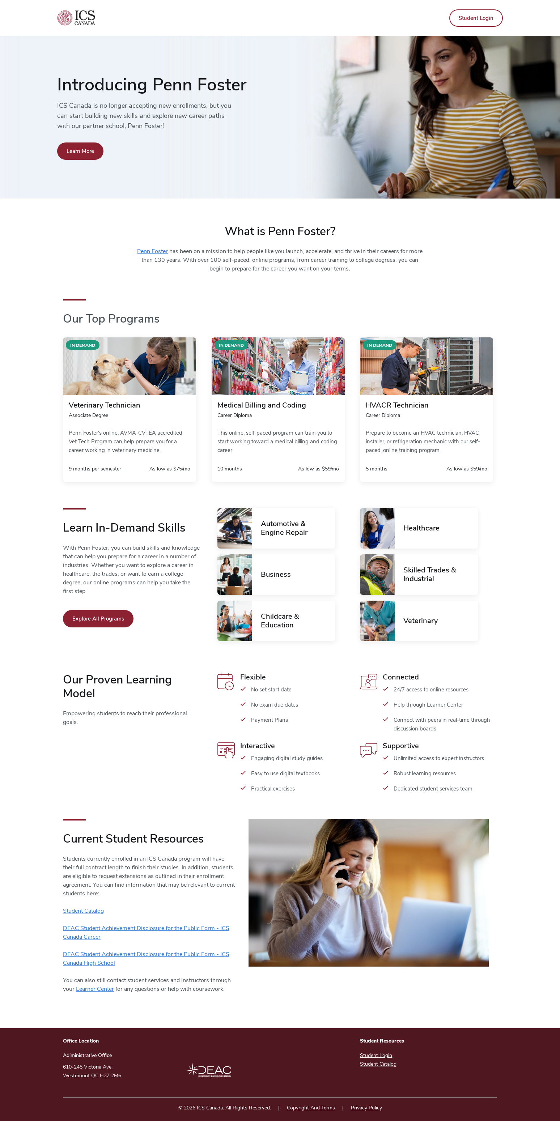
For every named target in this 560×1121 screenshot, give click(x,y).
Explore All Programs (98, 618)
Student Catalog (83, 911)
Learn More (80, 151)
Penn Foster (152, 251)
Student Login (476, 18)
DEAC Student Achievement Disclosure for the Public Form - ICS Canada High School (146, 958)
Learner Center (95, 989)
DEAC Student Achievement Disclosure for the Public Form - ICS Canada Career (146, 932)
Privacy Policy (366, 1107)
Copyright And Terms (311, 1107)
